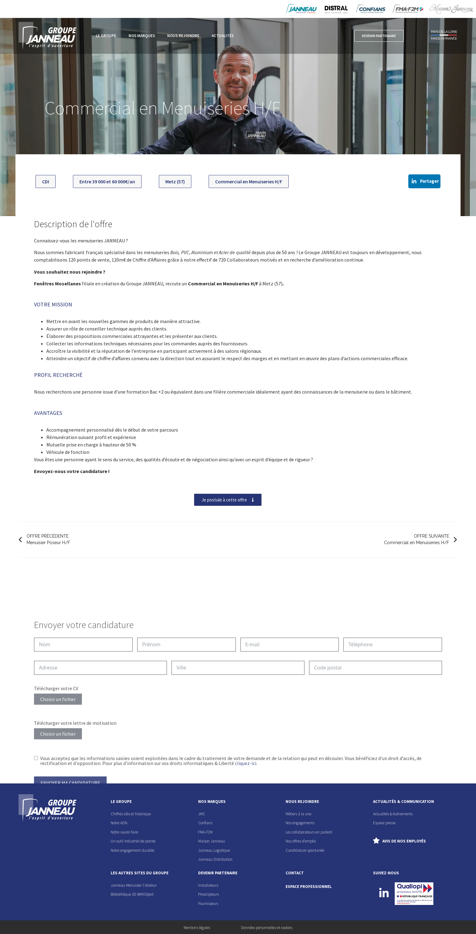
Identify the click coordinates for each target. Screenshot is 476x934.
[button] (424, 181)
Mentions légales (197, 927)
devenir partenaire (217, 873)
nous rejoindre (302, 801)
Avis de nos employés (404, 841)
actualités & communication (403, 801)
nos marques (212, 801)
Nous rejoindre (183, 35)
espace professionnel (309, 886)
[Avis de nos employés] (376, 841)
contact (295, 873)
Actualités (223, 35)
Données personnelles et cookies (266, 927)
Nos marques (142, 35)
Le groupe (106, 35)
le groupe (121, 801)
